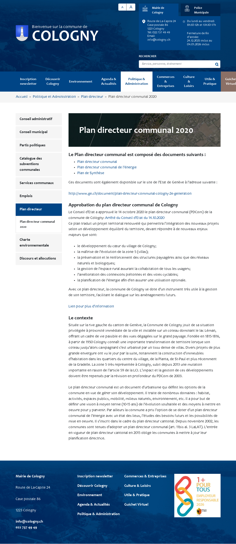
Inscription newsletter (28, 81)
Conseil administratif (36, 119)
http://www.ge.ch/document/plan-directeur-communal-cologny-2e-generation (130, 194)
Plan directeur (92, 97)
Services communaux (37, 183)
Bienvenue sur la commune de (59, 27)
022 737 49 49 (26, 527)
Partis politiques (32, 145)
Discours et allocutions (38, 259)
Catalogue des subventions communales (31, 164)
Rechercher (147, 56)
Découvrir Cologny (52, 81)
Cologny (65, 37)
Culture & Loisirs (189, 81)
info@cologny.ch (158, 39)
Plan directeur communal (97, 162)
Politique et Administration (54, 97)
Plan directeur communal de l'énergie (107, 167)
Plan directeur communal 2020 (37, 224)
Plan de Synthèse (90, 173)
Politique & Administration (136, 81)
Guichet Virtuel (136, 505)
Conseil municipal (33, 132)
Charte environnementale (34, 243)
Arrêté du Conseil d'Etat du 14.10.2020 (134, 218)
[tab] (158, 10)
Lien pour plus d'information (91, 307)
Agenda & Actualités (108, 81)
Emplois (26, 196)
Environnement (80, 81)
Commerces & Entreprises (166, 81)
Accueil (22, 97)
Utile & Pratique (209, 81)
